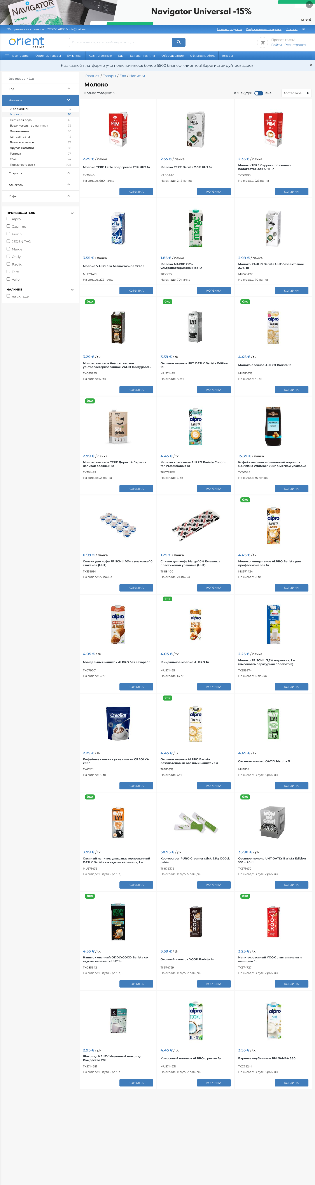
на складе (20, 296)
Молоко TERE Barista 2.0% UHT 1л (186, 167)
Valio (15, 279)
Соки (40, 159)
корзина (136, 191)
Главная (92, 76)
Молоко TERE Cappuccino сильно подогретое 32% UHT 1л (264, 167)
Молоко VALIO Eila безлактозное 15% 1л (113, 266)
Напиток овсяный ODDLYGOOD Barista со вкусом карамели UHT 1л (115, 959)
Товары (109, 76)
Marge (17, 249)
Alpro (16, 219)
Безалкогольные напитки (40, 126)
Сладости (44, 172)
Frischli (17, 234)
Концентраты (40, 137)
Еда (121, 55)
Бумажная (74, 55)
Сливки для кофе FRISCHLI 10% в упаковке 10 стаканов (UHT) (117, 563)
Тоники (40, 154)
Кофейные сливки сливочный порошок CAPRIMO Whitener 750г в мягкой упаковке (272, 464)
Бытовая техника (142, 55)
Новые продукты (229, 29)
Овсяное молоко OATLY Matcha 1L (264, 761)
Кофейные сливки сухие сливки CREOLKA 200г (116, 761)
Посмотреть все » (40, 165)
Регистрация (295, 45)
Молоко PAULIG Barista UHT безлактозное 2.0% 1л (271, 265)
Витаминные (40, 131)
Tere (15, 272)
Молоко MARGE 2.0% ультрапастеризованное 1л (181, 265)
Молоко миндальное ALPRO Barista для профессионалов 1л (269, 563)
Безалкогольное (40, 142)
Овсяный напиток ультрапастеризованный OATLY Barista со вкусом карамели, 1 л (116, 860)
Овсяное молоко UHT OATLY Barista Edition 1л (194, 365)
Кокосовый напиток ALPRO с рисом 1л (191, 1058)
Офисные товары (48, 55)
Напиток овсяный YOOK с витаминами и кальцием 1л (270, 959)
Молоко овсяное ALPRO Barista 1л (265, 365)
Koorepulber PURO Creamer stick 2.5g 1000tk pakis (195, 860)
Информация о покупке (263, 29)
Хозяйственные (100, 55)
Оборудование (172, 55)
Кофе (44, 195)
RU (304, 29)
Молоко (40, 114)
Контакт (292, 29)
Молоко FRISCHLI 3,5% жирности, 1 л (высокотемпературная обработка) (266, 662)
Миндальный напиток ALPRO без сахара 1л (116, 662)
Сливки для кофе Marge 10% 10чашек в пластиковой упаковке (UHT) (190, 563)
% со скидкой (40, 109)
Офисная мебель (202, 55)
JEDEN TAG (21, 241)
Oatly (16, 257)
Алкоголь (44, 184)
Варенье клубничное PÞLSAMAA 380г (267, 1058)
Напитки (44, 99)
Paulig (17, 264)
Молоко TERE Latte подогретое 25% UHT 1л (116, 167)
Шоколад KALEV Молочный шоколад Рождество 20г (112, 1058)
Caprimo (19, 226)
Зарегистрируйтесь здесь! (228, 65)
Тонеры (227, 55)
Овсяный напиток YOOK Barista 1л (187, 959)
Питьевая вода (40, 120)
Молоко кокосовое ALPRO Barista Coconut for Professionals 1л (194, 464)
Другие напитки (40, 148)
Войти (276, 45)
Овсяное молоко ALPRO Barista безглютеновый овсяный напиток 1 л (189, 761)
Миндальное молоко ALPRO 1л (185, 662)
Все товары (17, 55)
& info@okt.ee (46, 29)
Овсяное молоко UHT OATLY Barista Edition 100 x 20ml (272, 860)
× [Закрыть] (309, 4)
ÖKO (90, 301)
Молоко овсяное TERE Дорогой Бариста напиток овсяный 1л (114, 464)
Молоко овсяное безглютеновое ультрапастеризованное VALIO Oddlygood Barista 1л (116, 365)
